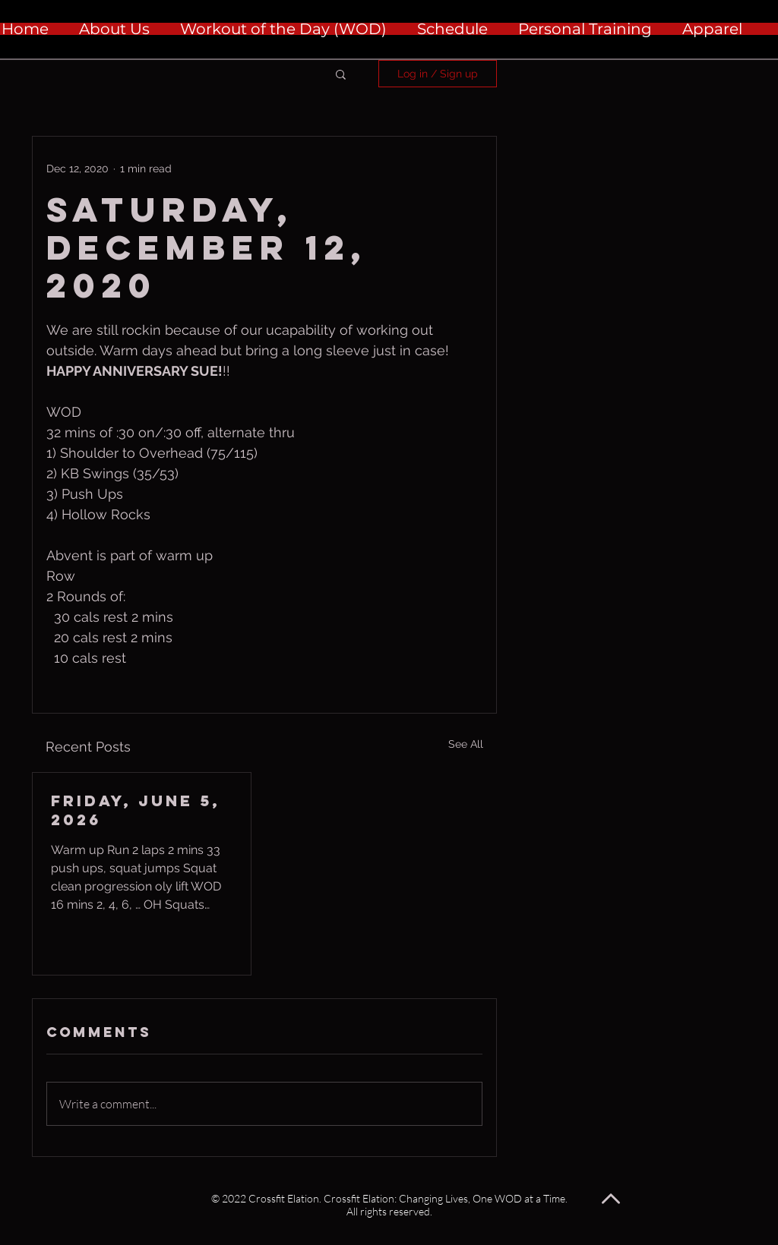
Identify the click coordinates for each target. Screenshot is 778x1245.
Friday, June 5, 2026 (135, 810)
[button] (341, 74)
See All (465, 744)
